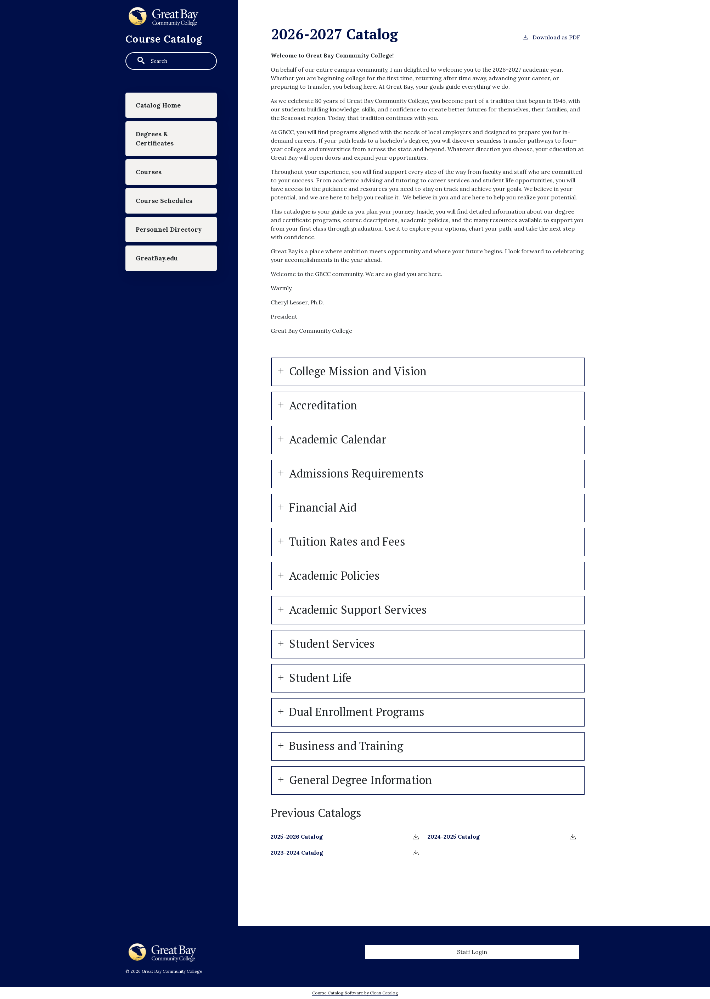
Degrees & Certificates (155, 138)
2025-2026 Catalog (297, 836)
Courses (149, 172)
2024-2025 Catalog (454, 836)
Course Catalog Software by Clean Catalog (355, 992)
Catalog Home (158, 105)
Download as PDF (551, 37)
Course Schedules (164, 201)
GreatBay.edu (157, 258)
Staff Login (472, 951)
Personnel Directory (169, 229)
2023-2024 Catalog (297, 852)
